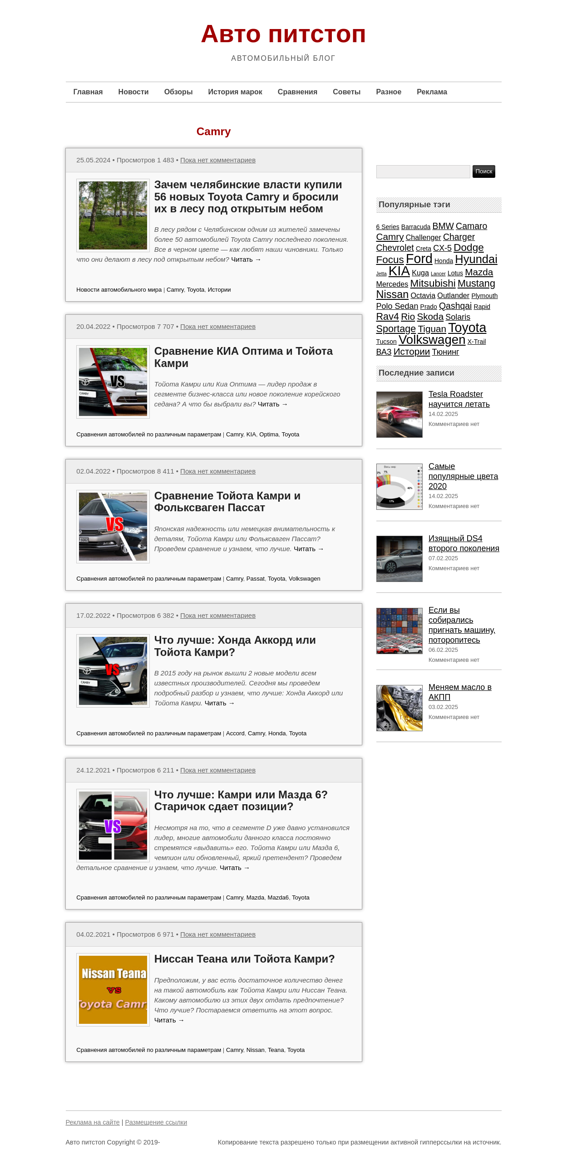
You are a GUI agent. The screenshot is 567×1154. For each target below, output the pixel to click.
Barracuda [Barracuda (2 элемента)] (415, 226)
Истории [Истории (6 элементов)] (412, 351)
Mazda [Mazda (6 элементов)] (479, 272)
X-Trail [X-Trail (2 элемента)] (477, 341)
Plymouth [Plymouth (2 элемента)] (484, 295)
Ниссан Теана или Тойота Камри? (244, 959)
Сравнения (297, 92)
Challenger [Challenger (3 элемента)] (423, 237)
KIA (251, 434)
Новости (133, 92)
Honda (277, 733)
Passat (256, 578)
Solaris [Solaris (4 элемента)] (457, 317)
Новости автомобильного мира (119, 289)
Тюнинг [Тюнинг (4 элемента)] (445, 352)
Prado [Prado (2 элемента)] (428, 306)
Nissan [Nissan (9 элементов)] (392, 294)
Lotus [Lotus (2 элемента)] (455, 273)
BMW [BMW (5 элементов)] (443, 226)
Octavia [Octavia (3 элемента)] (422, 295)
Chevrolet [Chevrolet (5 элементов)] (395, 248)
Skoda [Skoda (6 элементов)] (430, 316)
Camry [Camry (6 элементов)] (390, 236)
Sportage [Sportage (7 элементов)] (396, 328)
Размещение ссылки (156, 1122)
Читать (246, 259)
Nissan (256, 1049)
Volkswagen (304, 578)
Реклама (432, 92)
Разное (388, 92)
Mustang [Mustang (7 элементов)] (476, 283)
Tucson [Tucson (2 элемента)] (386, 341)
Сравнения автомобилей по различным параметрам (148, 434)
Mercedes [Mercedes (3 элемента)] (392, 284)
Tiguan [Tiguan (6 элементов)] (432, 328)
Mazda (255, 897)
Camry (175, 289)
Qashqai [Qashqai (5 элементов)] (455, 306)
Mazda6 (278, 897)
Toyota (196, 289)
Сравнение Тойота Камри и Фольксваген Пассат (227, 501)
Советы (346, 92)
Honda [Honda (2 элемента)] (443, 260)
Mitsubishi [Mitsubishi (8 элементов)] (433, 283)
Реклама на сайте (93, 1122)
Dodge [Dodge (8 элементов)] (468, 247)
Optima (268, 434)
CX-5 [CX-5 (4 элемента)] (442, 248)
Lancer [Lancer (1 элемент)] (438, 273)
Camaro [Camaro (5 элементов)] (471, 226)
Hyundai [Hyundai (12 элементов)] (476, 259)
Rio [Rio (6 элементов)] (408, 316)
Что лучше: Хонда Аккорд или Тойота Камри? (235, 646)
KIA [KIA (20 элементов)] (399, 270)
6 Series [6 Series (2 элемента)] (387, 226)
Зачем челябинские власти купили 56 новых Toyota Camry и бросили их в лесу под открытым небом (248, 196)
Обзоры (178, 92)
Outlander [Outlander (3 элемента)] (453, 295)
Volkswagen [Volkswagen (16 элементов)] (432, 340)
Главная (88, 92)
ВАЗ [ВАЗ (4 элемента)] (384, 352)
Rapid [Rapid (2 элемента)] (482, 306)
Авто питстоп (283, 34)
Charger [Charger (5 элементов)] (459, 237)
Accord (235, 733)
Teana (276, 1049)
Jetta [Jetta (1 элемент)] (381, 273)
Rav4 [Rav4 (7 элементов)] (387, 316)
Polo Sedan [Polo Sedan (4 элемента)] (397, 306)
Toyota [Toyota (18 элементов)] (467, 327)
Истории (219, 289)
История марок (235, 92)
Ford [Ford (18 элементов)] (419, 258)
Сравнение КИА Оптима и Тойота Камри (243, 357)
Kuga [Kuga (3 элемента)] (420, 273)
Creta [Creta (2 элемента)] (423, 248)
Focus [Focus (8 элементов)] (390, 259)
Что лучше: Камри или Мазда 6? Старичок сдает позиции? (241, 800)
